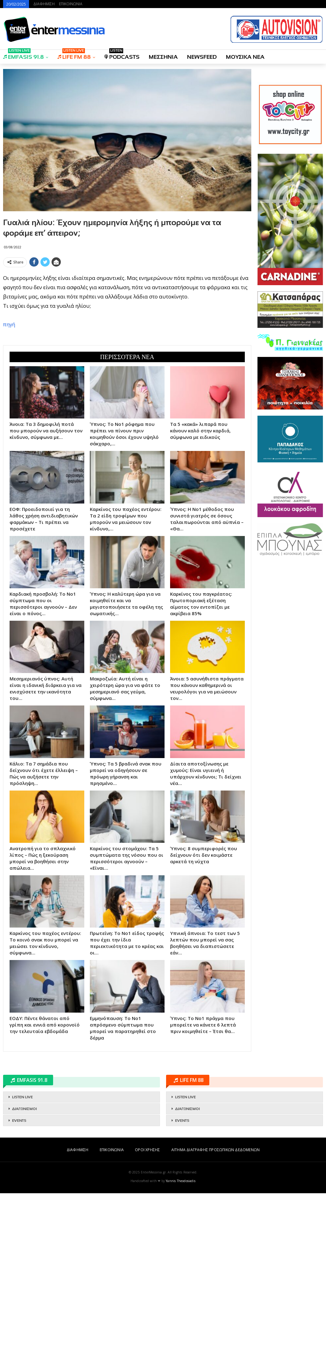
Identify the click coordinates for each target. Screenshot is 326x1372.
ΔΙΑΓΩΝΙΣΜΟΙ (24, 1287)
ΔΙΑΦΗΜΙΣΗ (44, 3)
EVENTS (19, 1299)
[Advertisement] (127, 313)
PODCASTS (122, 55)
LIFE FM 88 (74, 55)
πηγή (9, 413)
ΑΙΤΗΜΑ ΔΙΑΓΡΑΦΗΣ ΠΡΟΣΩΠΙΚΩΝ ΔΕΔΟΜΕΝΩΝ (215, 1328)
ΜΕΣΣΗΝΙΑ (163, 57)
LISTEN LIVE (22, 1276)
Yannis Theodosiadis (180, 1359)
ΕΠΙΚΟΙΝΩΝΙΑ (70, 3)
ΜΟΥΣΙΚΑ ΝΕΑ (245, 57)
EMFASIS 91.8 (23, 55)
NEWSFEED (202, 57)
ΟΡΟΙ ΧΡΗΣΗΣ (147, 1328)
